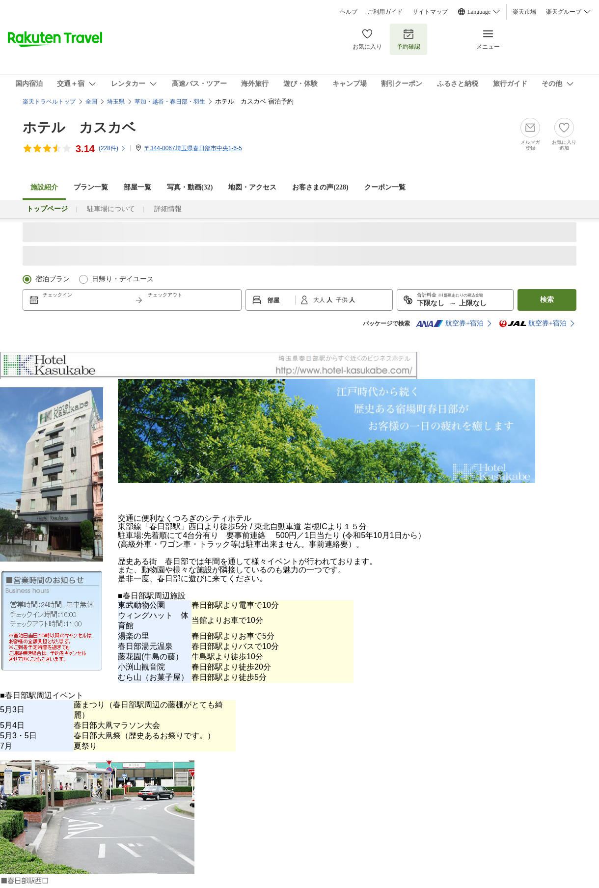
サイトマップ (430, 11)
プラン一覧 (91, 187)
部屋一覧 (137, 187)
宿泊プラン (52, 279)
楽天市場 (524, 11)
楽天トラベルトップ (49, 101)
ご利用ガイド (385, 11)
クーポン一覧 (385, 187)
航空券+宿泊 (450, 323)
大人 (320, 299)
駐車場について (111, 209)
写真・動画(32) (190, 187)
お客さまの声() (320, 187)
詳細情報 (168, 209)
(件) (112, 148)
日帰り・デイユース (123, 279)
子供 (342, 299)
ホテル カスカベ (79, 127)
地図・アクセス (252, 187)
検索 (547, 299)
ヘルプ (348, 11)
